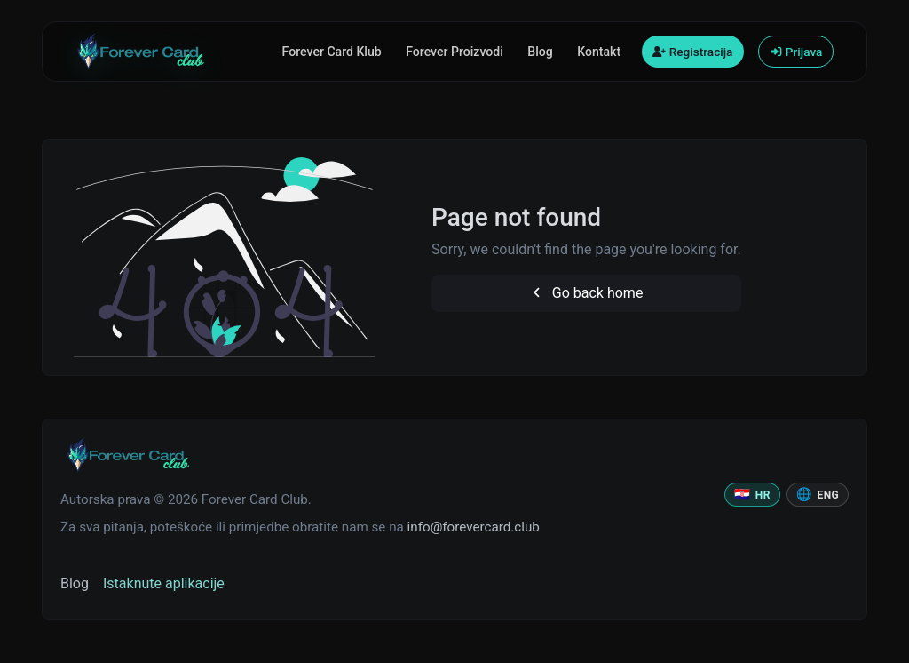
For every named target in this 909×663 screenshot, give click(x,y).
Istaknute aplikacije (164, 583)
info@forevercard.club (473, 527)
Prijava (796, 51)
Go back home (586, 292)
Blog (539, 51)
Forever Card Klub (332, 51)
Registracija (692, 51)
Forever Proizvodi (454, 51)
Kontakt (598, 51)
